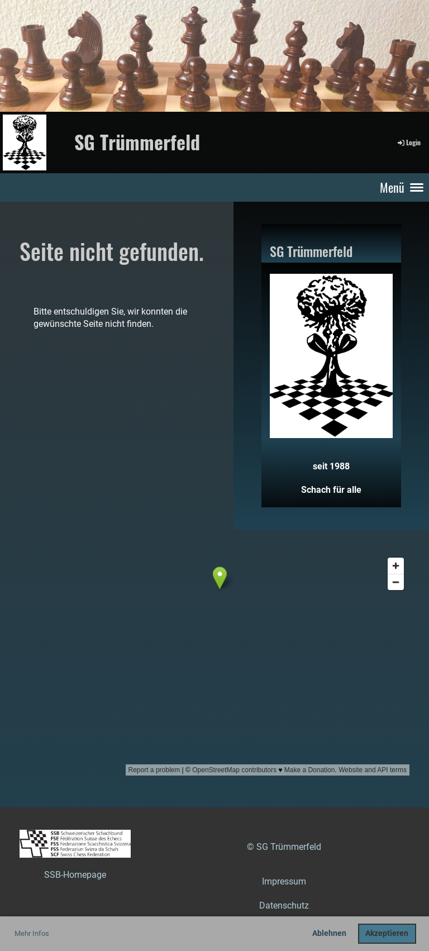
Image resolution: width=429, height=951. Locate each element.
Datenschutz (284, 905)
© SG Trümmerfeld (284, 846)
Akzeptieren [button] (386, 933)
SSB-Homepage (75, 874)
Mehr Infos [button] (32, 933)
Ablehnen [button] (329, 933)
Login (408, 142)
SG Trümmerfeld (137, 142)
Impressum (284, 881)
